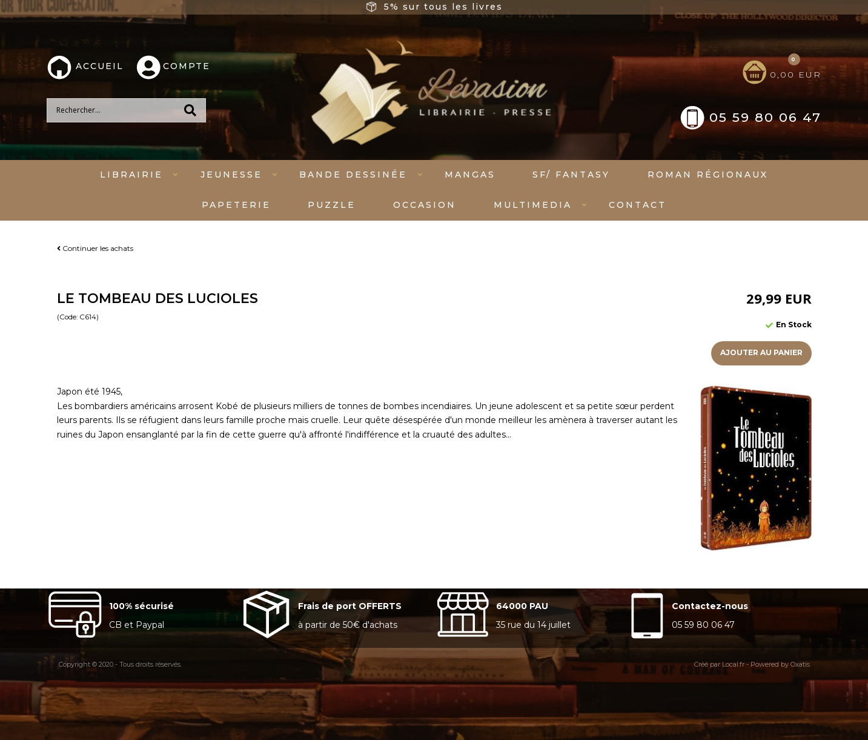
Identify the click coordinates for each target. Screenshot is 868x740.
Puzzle (332, 204)
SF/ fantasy (571, 174)
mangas (470, 174)
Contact (637, 204)
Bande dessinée (353, 174)
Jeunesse (231, 174)
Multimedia (533, 204)
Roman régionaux (708, 174)
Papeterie (236, 204)
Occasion (424, 204)
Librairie (131, 174)
